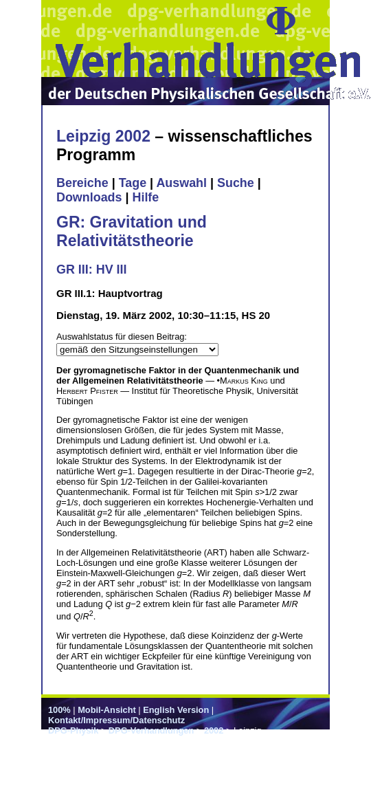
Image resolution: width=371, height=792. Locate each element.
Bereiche (82, 183)
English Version (176, 710)
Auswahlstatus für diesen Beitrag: (121, 336)
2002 (213, 730)
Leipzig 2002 (103, 136)
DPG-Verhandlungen (151, 730)
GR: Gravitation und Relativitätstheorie (131, 231)
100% (59, 710)
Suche (235, 183)
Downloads (89, 197)
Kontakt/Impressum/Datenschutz (116, 720)
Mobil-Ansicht (107, 710)
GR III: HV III (91, 269)
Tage (132, 183)
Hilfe (145, 197)
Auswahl (181, 183)
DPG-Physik (73, 730)
